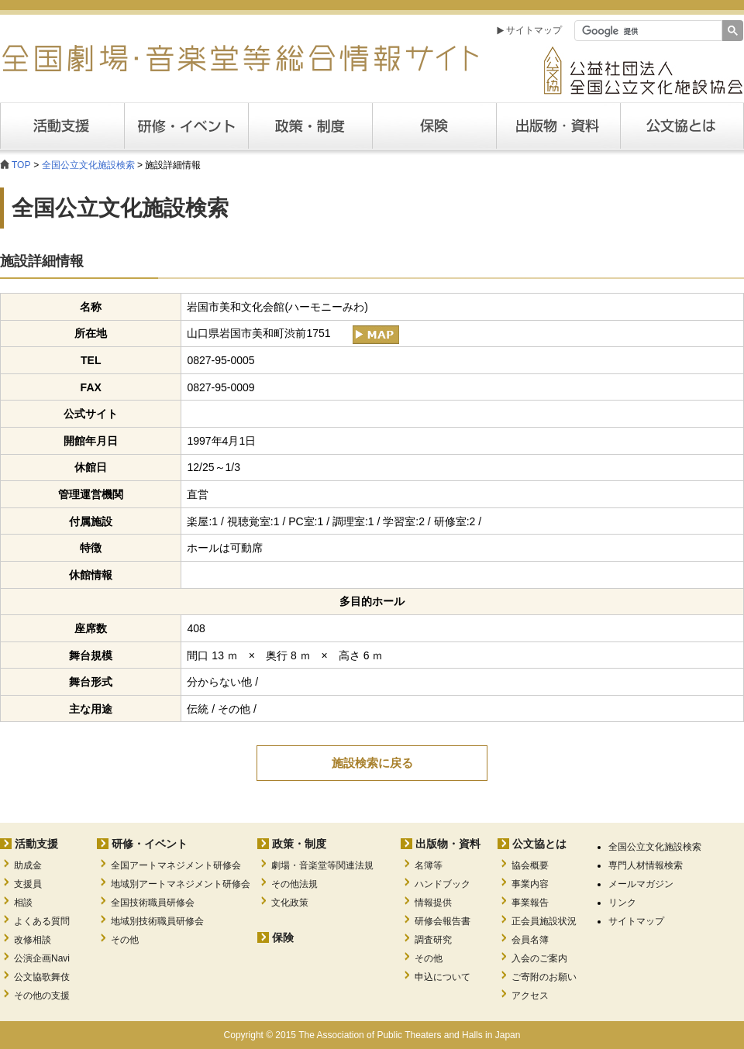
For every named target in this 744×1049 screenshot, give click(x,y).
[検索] (646, 31)
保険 (434, 126)
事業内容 (530, 884)
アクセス (530, 995)
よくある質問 (42, 921)
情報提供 (433, 902)
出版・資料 (558, 126)
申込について (442, 977)
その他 (125, 939)
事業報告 (530, 902)
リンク (622, 902)
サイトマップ (534, 30)
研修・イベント (150, 843)
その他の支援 (42, 995)
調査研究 (433, 939)
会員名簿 (530, 939)
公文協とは (743, 125)
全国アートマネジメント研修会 (176, 865)
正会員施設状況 (544, 921)
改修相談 (32, 939)
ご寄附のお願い (544, 977)
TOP (21, 165)
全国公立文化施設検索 (88, 165)
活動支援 (62, 126)
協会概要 (530, 865)
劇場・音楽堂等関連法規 (322, 865)
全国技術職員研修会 (153, 902)
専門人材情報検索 (645, 865)
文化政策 (289, 902)
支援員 (28, 884)
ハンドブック (442, 884)
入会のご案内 (539, 958)
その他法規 (294, 884)
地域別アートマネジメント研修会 (180, 884)
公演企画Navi (42, 958)
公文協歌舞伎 (42, 977)
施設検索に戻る (372, 762)
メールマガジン (640, 884)
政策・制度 (310, 126)
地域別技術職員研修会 (157, 921)
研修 (186, 126)
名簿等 (429, 865)
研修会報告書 (442, 921)
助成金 (28, 865)
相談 (23, 902)
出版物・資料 (447, 843)
